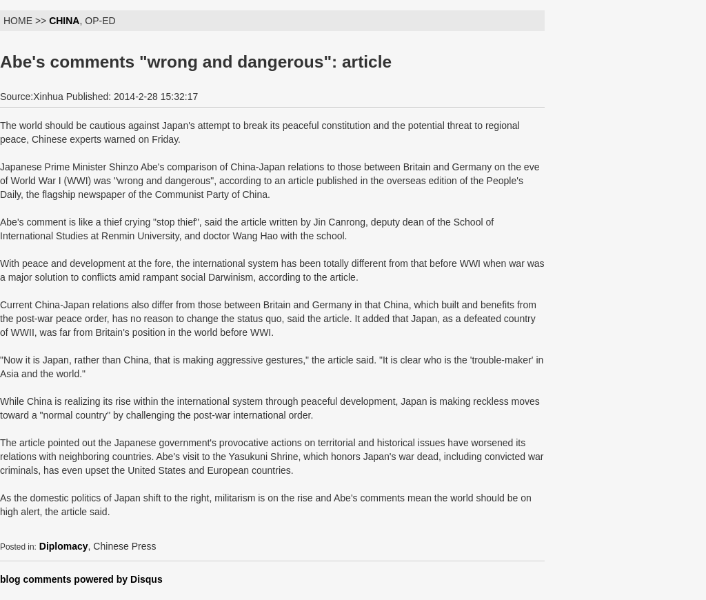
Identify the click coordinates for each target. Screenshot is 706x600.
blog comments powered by (81, 579)
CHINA (64, 20)
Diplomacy (63, 546)
